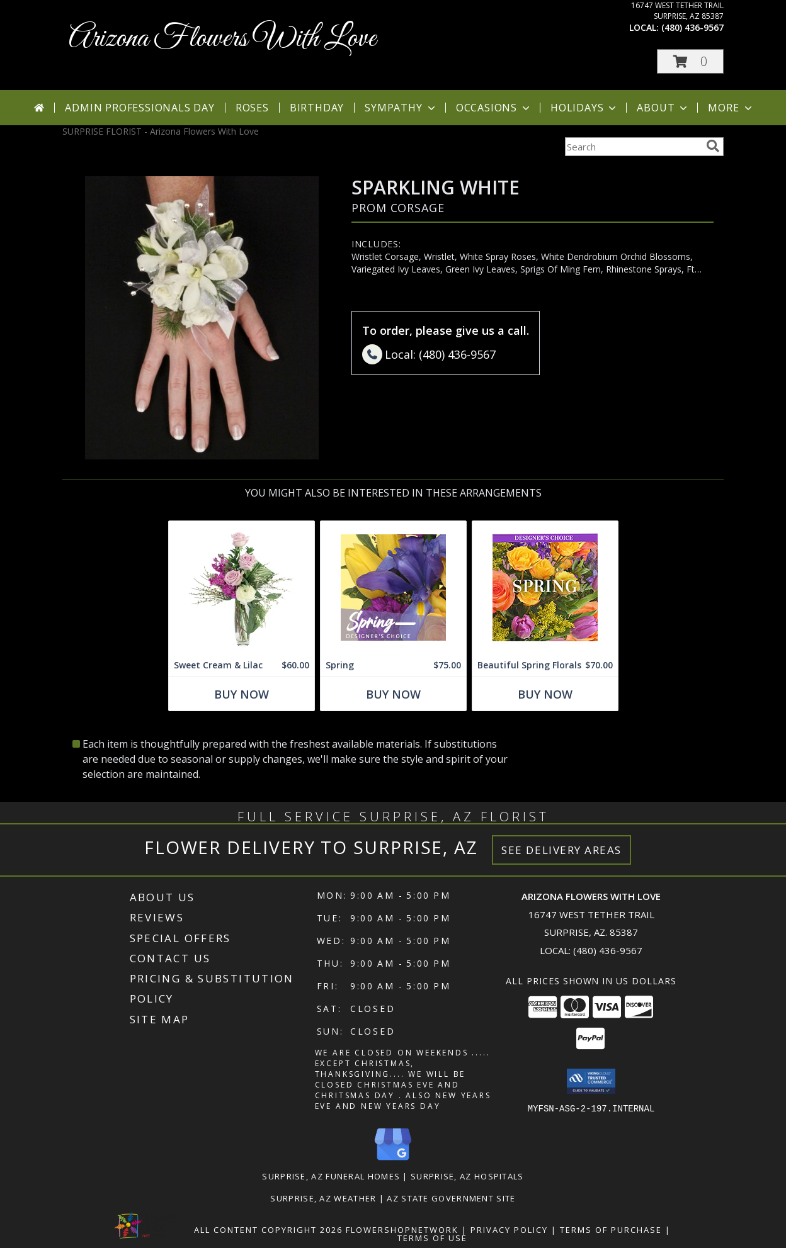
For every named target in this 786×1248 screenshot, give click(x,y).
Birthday (317, 108)
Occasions (494, 108)
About (663, 108)
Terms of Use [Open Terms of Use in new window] (432, 1237)
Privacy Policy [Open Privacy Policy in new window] (509, 1229)
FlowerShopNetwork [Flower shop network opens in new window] (402, 1229)
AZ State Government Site (451, 1197)
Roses (252, 108)
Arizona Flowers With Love (222, 39)
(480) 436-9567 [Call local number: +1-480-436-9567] (692, 27)
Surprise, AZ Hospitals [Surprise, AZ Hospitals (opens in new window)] (467, 1175)
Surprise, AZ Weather (323, 1197)
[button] (690, 61)
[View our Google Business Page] (393, 1160)
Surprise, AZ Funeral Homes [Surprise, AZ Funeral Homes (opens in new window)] (331, 1175)
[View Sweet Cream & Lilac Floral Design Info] (241, 587)
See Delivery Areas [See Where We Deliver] (561, 850)
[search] (713, 146)
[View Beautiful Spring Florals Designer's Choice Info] (545, 587)
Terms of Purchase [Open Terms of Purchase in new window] (611, 1229)
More (731, 108)
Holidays (584, 108)
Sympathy (401, 108)
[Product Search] (633, 146)
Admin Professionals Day (139, 108)
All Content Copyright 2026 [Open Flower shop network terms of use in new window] (268, 1229)
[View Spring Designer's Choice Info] (393, 587)
